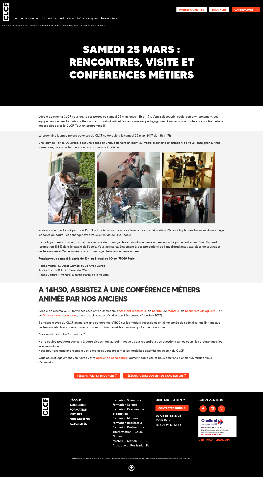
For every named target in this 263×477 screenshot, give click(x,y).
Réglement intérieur (159, 458)
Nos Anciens (80, 419)
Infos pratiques (87, 18)
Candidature (246, 9)
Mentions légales (143, 458)
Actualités (78, 424)
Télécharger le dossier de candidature (156, 375)
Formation (78, 410)
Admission (67, 18)
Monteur (173, 311)
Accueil (5, 25)
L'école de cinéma (25, 18)
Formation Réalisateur (127, 423)
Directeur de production (59, 315)
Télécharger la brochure (97, 375)
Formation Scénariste (127, 400)
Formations (49, 18)
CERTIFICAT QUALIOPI (214, 440)
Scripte (157, 311)
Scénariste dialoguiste (200, 311)
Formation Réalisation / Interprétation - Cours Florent (128, 431)
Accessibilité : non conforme (179, 458)
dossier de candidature (112, 358)
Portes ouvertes (191, 9)
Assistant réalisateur (132, 311)
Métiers (76, 414)
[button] (131, 467)
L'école (75, 400)
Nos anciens (109, 18)
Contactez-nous (172, 408)
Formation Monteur (126, 418)
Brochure (219, 9)
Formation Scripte (125, 405)
